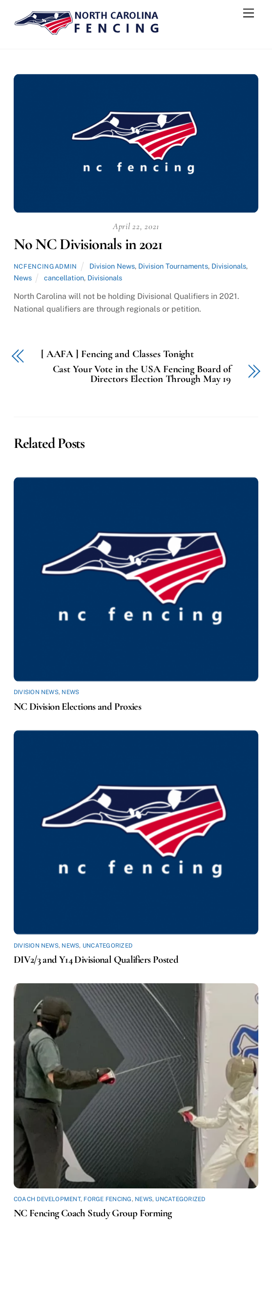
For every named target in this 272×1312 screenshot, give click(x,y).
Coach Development (47, 1199)
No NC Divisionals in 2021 (88, 244)
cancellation (64, 278)
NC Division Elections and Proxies (77, 706)
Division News (112, 266)
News (23, 278)
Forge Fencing (107, 1199)
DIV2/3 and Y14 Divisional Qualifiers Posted (96, 959)
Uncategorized (107, 945)
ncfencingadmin (45, 266)
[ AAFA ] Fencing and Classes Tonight (117, 354)
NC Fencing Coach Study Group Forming (93, 1213)
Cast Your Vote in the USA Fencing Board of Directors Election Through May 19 (142, 374)
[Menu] (248, 13)
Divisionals (228, 266)
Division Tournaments (173, 266)
